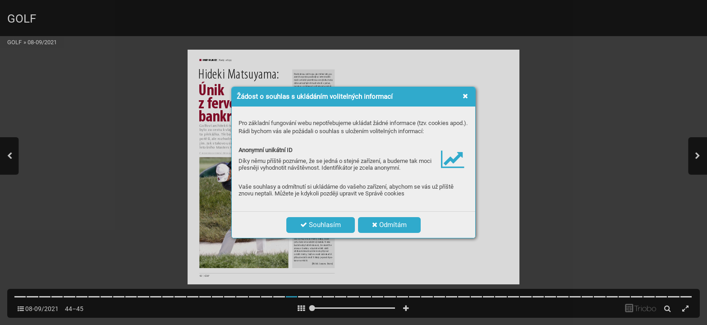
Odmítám (389, 225)
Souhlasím (320, 225)
